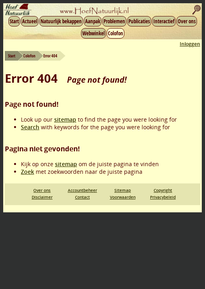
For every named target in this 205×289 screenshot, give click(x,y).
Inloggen (190, 44)
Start (14, 21)
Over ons (187, 21)
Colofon (115, 33)
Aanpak (92, 21)
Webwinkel (93, 33)
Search (30, 127)
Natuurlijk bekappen (61, 21)
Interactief (164, 21)
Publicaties (139, 21)
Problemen (114, 21)
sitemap (65, 119)
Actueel (29, 21)
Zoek (27, 171)
